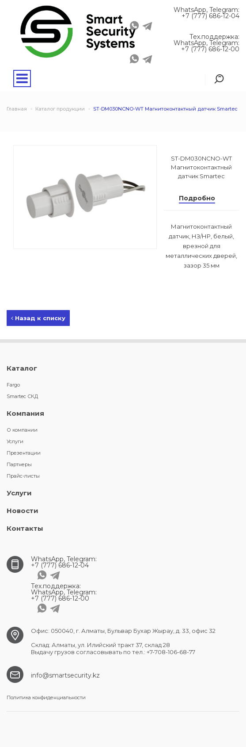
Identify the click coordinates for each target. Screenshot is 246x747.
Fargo (13, 385)
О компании (22, 430)
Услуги (15, 441)
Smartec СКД (22, 396)
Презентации (24, 453)
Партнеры (19, 464)
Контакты (25, 528)
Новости (22, 510)
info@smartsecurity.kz (65, 675)
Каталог (22, 368)
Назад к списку (38, 318)
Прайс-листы (23, 476)
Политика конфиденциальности (46, 697)
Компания (25, 413)
